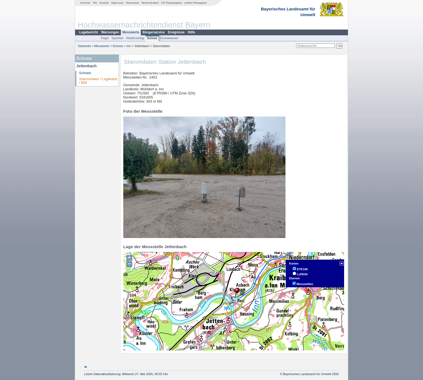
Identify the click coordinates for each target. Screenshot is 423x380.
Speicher (118, 38)
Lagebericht (88, 32)
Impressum (117, 2)
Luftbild (302, 274)
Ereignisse (176, 32)
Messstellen (305, 284)
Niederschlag (135, 38)
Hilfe (191, 32)
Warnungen (110, 32)
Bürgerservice (153, 32)
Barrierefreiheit (150, 2)
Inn (129, 46)
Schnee (152, 38)
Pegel (105, 38)
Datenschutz (132, 2)
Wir (95, 2)
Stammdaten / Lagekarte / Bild (98, 81)
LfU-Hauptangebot (171, 2)
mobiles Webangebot (195, 2)
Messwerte (130, 32)
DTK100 (302, 269)
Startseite (85, 2)
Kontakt (104, 2)
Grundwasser (169, 38)
